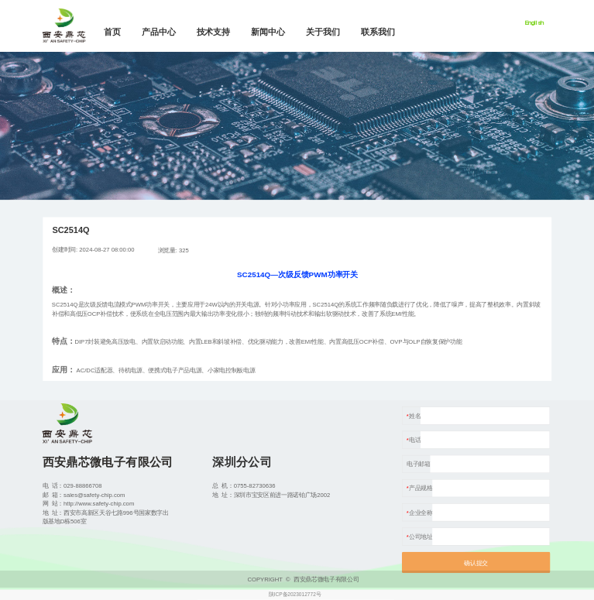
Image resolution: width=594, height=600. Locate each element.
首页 (112, 32)
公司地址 (421, 536)
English (534, 22)
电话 (415, 439)
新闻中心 (268, 32)
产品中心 (159, 32)
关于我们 (323, 32)
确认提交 (476, 563)
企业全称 (421, 512)
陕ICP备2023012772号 (295, 594)
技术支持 (214, 32)
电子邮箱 (419, 464)
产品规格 (421, 488)
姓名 (415, 415)
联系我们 (378, 32)
